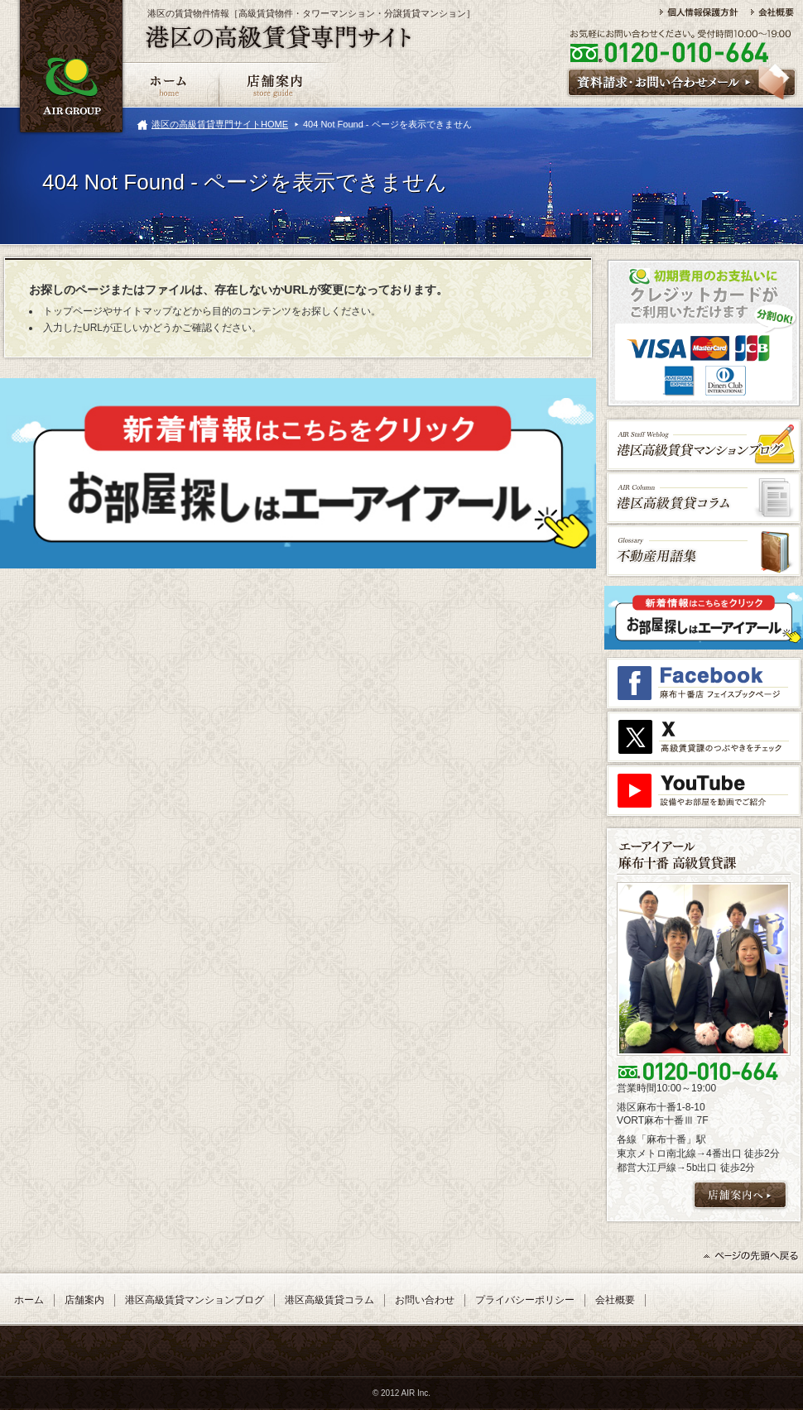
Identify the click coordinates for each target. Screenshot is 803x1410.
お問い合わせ (424, 1300)
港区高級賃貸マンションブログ (194, 1300)
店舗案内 (84, 1300)
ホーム (29, 1300)
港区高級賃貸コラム (329, 1300)
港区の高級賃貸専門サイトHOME (219, 124)
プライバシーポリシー (525, 1300)
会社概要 (615, 1300)
